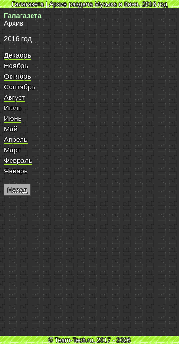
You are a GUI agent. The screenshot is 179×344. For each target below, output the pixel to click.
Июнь (12, 118)
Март (12, 150)
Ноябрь (16, 66)
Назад (17, 190)
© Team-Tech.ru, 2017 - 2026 (89, 340)
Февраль (18, 160)
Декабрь (17, 55)
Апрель (16, 139)
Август (14, 97)
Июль (12, 108)
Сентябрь (19, 87)
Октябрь (17, 76)
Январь (16, 171)
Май (11, 129)
